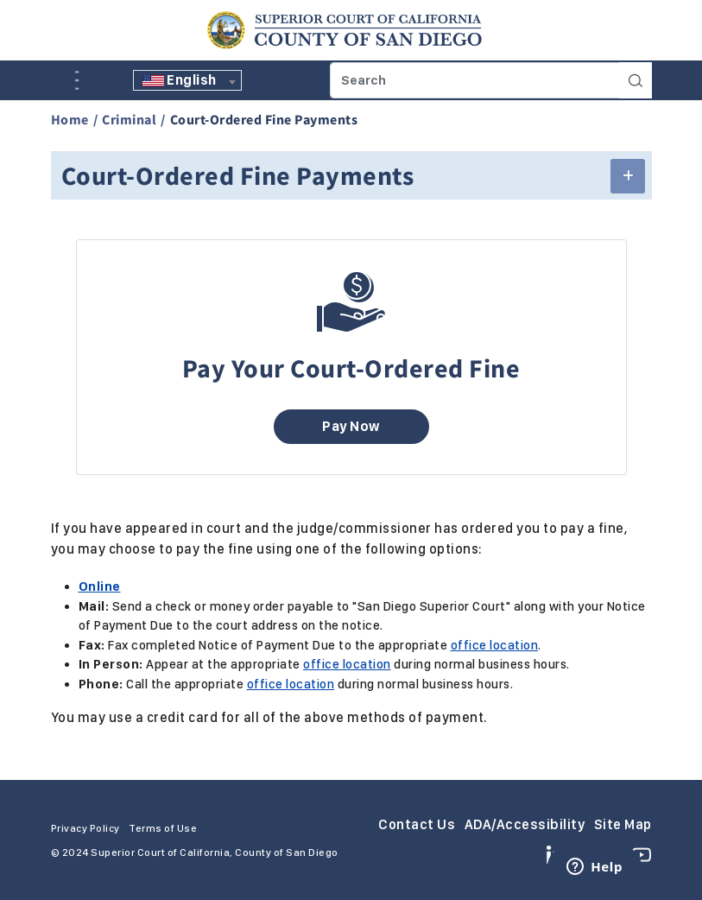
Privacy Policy (85, 828)
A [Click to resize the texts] (63, 79)
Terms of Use (163, 828)
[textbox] (187, 80)
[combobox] (187, 80)
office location (495, 645)
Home (70, 119)
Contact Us (416, 824)
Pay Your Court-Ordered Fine (351, 368)
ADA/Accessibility (525, 824)
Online (100, 586)
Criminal (129, 119)
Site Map (623, 824)
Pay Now (351, 426)
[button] (627, 176)
